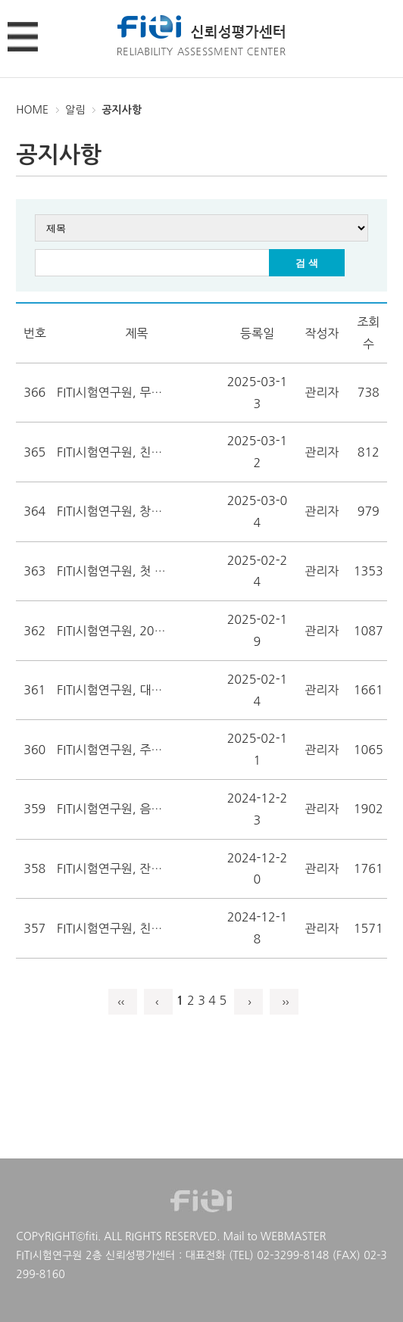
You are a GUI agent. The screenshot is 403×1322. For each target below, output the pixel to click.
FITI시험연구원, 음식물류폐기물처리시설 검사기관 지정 (113, 809)
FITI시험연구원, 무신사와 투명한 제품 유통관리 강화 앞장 (113, 392)
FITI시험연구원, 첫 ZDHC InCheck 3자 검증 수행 (113, 571)
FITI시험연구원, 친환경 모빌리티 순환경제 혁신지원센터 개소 (113, 452)
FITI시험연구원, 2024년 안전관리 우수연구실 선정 (113, 631)
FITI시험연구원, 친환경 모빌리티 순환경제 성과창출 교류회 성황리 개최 (113, 928)
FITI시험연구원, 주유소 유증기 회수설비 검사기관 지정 (113, 750)
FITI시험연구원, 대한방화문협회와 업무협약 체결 (113, 690)
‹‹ (122, 1002)
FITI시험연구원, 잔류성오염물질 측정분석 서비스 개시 (113, 868)
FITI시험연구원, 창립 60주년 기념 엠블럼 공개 (113, 511)
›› (284, 1002)
